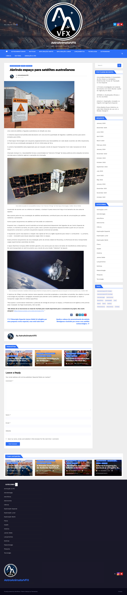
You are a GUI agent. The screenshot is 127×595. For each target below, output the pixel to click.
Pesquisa (100, 275)
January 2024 (101, 149)
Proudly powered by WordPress (12, 591)
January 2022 (101, 184)
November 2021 (102, 193)
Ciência (8, 56)
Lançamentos (79, 51)
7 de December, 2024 (74, 470)
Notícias (32, 51)
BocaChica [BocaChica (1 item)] (100, 300)
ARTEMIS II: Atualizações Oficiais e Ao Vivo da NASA (77, 360)
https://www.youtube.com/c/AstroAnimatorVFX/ (29, 311)
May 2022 (100, 180)
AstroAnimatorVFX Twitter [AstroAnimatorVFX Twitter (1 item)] (104, 291)
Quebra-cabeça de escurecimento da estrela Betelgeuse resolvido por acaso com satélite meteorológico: (72, 321)
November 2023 (102, 153)
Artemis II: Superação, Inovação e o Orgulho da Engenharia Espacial (107, 468)
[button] (122, 53)
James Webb (101, 257)
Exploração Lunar (64, 51)
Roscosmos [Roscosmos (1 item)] (110, 306)
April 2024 (100, 136)
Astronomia (105, 51)
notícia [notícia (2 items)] (109, 303)
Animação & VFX (30, 56)
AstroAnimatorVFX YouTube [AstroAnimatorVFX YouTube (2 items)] (104, 294)
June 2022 (100, 175)
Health (99, 248)
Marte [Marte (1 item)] (98, 303)
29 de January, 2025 (15, 470)
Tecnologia (92, 51)
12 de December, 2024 (45, 470)
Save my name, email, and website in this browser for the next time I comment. (33, 439)
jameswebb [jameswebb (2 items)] (108, 300)
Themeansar (34, 591)
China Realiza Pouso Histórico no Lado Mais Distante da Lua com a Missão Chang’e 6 (108, 109)
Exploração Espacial (15, 65)
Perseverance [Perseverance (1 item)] (101, 306)
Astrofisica (100, 218)
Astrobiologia (40, 353)
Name (8, 415)
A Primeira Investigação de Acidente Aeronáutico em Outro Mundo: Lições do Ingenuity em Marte (109, 88)
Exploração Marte (46, 51)
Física (98, 244)
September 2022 (102, 167)
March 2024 (100, 140)
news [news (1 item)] (104, 303)
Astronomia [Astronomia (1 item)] (110, 297)
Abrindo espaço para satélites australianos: (42, 70)
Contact (120, 591)
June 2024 (100, 132)
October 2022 (101, 162)
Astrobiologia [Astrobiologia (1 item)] (101, 297)
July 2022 (100, 171)
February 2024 (101, 145)
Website (8, 431)
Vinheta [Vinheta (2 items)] (117, 306)
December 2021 (102, 188)
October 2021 (101, 197)
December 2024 (102, 127)
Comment (9, 381)
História (18, 56)
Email (8, 423)
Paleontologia (101, 270)
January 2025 (101, 123)
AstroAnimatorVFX (63, 42)
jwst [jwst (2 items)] (115, 300)
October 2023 (101, 158)
